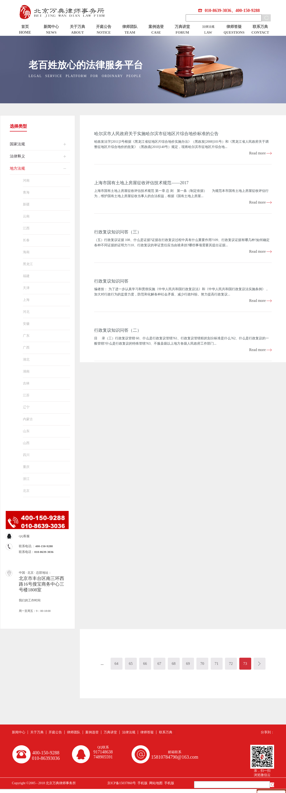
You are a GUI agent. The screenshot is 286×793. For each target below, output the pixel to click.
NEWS (51, 32)
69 (188, 664)
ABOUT (77, 32)
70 (202, 664)
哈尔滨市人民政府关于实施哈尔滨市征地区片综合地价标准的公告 (156, 133)
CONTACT (260, 32)
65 (131, 664)
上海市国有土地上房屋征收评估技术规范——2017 (141, 182)
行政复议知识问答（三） (117, 232)
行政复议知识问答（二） (117, 330)
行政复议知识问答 (111, 281)
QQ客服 (24, 536)
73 (245, 664)
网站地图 (155, 783)
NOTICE (104, 32)
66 (145, 664)
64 (116, 664)
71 (217, 664)
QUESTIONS (234, 32)
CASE (156, 32)
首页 (25, 27)
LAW (208, 32)
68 (174, 664)
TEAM (130, 32)
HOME (25, 32)
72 (231, 664)
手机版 (142, 783)
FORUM (182, 32)
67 (159, 664)
